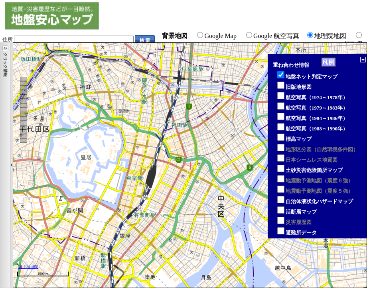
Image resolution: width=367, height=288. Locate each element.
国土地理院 (28, 266)
